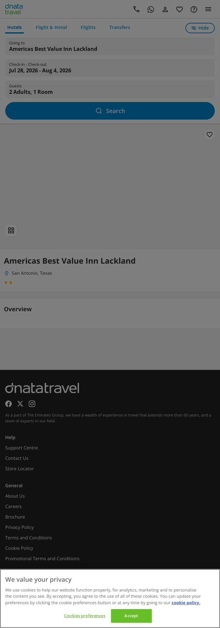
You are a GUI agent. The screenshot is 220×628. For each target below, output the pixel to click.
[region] (110, 598)
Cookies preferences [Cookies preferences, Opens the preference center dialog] (84, 616)
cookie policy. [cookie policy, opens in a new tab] (186, 603)
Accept (131, 616)
